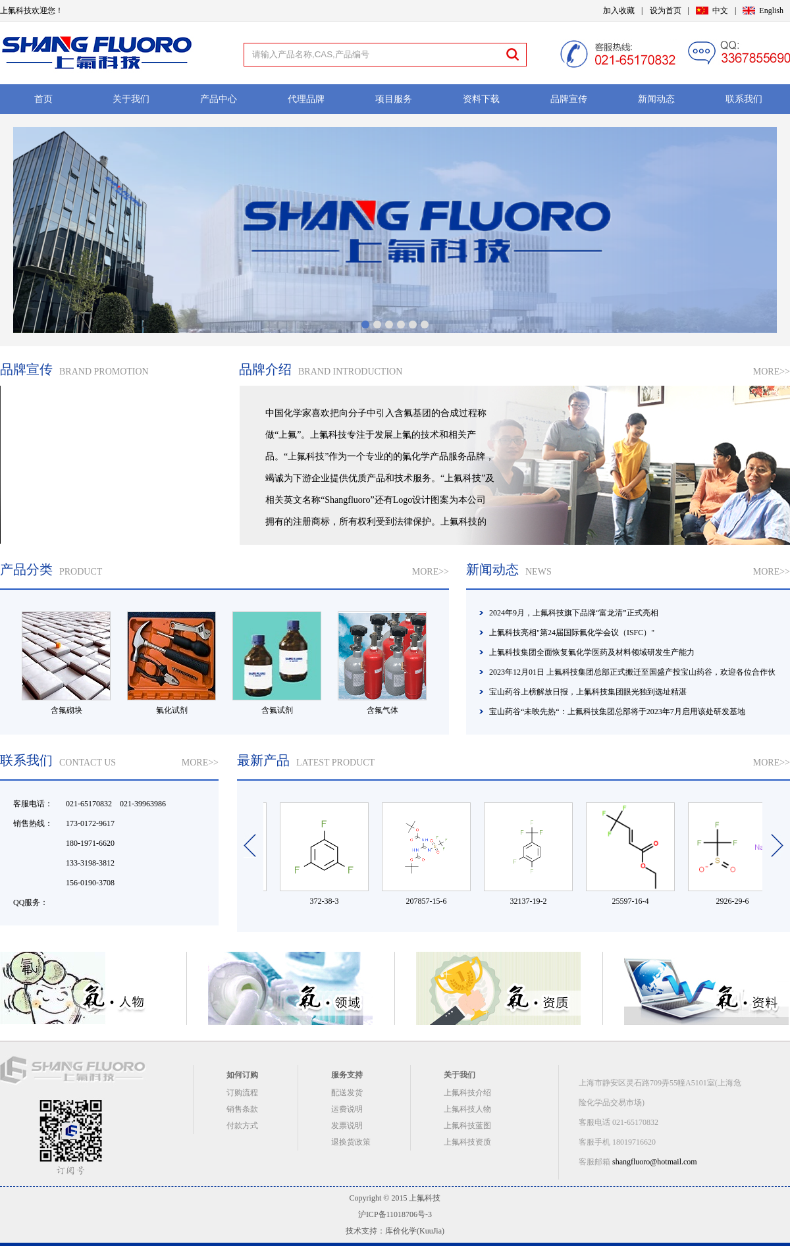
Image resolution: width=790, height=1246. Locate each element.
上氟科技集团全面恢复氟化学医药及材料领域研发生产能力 (592, 652)
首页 (43, 99)
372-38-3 (328, 901)
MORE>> (771, 371)
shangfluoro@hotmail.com (654, 1161)
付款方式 (242, 1125)
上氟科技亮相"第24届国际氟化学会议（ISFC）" (571, 632)
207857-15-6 (430, 901)
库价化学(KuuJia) (414, 1230)
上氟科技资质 (467, 1142)
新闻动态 (656, 99)
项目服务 (393, 99)
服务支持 (347, 1074)
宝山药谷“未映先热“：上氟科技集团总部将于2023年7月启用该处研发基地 (617, 711)
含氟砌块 (66, 710)
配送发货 (347, 1092)
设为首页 (665, 10)
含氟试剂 (277, 710)
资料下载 (481, 99)
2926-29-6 (736, 901)
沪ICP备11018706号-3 (395, 1214)
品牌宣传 (568, 99)
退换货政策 (351, 1142)
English (771, 10)
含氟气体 (382, 710)
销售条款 (242, 1109)
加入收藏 (619, 10)
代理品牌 (306, 99)
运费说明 (347, 1109)
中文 (720, 10)
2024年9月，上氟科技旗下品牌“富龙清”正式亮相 (573, 612)
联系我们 (743, 99)
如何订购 (242, 1074)
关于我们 (131, 99)
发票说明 (347, 1125)
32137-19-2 (532, 901)
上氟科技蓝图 (467, 1125)
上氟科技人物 (467, 1109)
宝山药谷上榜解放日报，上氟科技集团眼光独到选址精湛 (588, 691)
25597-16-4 (634, 901)
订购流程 (242, 1092)
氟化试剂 (172, 710)
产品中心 (218, 99)
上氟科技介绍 (467, 1092)
